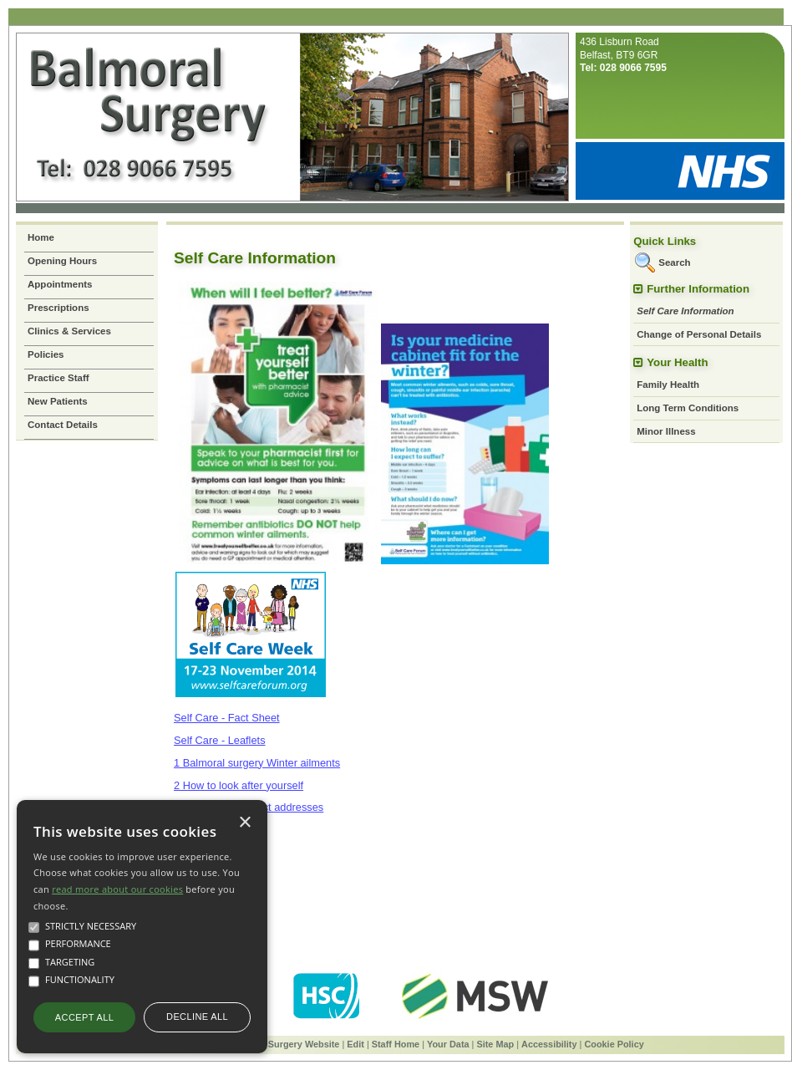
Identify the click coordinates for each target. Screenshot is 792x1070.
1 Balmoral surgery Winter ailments (257, 763)
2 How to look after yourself (238, 785)
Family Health (668, 385)
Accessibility (549, 1044)
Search (674, 262)
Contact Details (63, 425)
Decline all (197, 1016)
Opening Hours (62, 261)
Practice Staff (58, 378)
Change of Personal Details (699, 334)
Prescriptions (58, 308)
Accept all (84, 1017)
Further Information (698, 289)
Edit (355, 1044)
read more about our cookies (117, 889)
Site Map (495, 1044)
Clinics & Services (69, 331)
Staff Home (395, 1044)
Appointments (60, 284)
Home (41, 237)
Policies (46, 354)
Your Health (677, 362)
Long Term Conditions (688, 408)
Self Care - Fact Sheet (227, 717)
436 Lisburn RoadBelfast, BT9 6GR (623, 55)
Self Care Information (685, 311)
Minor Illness (666, 431)
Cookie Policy (613, 1044)
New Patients (58, 401)
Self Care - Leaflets (220, 740)
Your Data (448, 1044)
